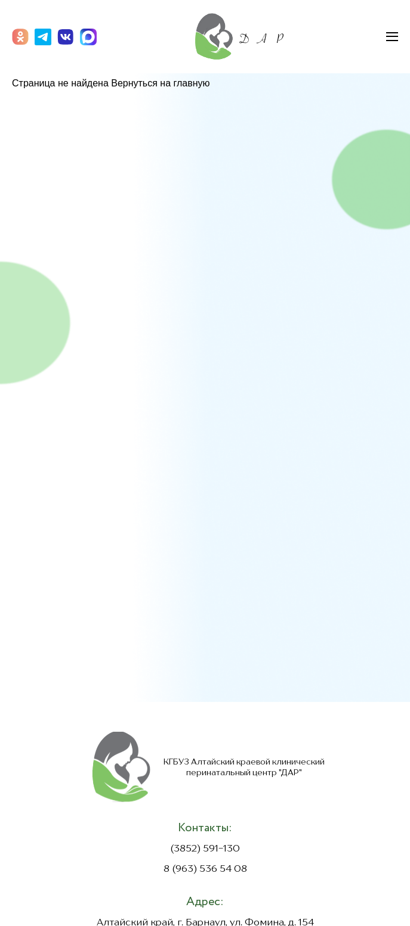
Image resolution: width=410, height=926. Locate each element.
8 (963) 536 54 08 (205, 869)
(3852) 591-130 (205, 849)
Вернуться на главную (160, 83)
